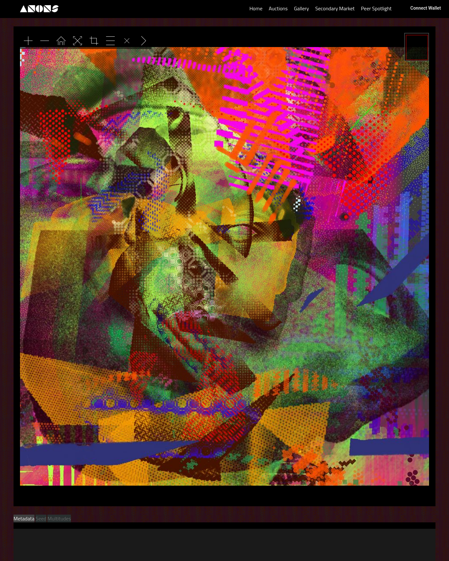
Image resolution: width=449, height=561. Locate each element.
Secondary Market (335, 8)
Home (256, 8)
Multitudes (59, 518)
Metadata (24, 518)
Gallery (301, 8)
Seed (40, 518)
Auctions (278, 8)
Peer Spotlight (376, 8)
